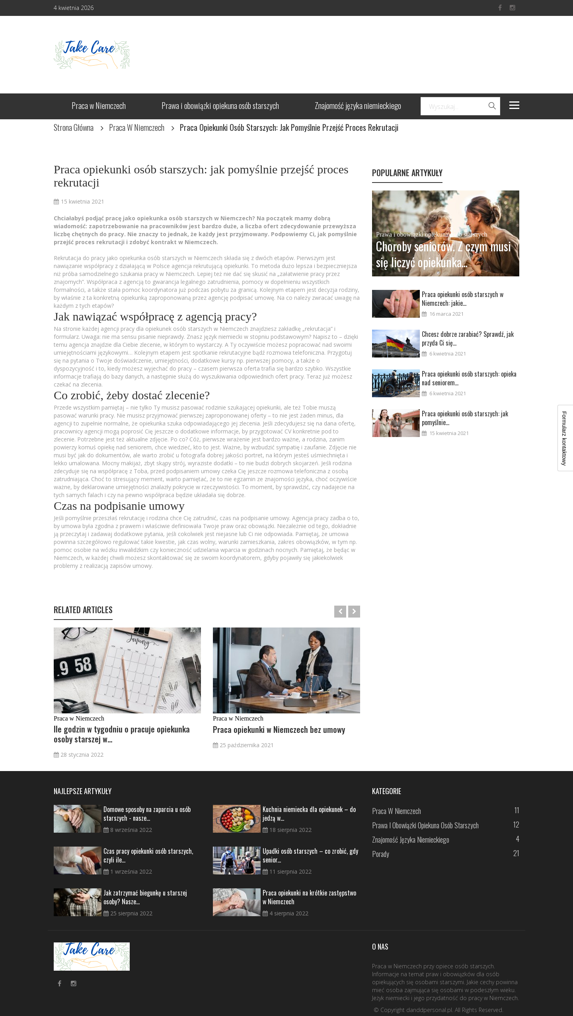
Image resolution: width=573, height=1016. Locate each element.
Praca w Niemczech (99, 106)
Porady (380, 854)
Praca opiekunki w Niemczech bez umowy (279, 729)
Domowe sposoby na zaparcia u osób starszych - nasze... (147, 813)
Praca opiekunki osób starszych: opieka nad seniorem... (469, 378)
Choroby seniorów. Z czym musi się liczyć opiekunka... (443, 254)
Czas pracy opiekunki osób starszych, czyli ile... (148, 855)
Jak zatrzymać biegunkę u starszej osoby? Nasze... (145, 897)
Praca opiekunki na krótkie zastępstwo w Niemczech (309, 897)
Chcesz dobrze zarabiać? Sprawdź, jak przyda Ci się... (468, 338)
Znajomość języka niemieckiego (358, 106)
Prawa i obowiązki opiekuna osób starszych (220, 106)
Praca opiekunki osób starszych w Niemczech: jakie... (462, 298)
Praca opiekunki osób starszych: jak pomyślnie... (465, 418)
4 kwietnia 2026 (74, 8)
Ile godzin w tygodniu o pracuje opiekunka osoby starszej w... (122, 734)
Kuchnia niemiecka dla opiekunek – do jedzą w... (309, 813)
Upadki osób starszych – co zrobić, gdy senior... (310, 855)
